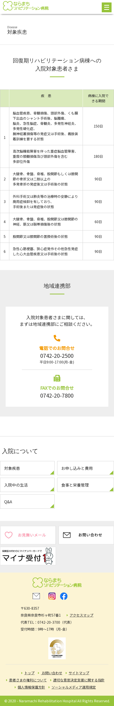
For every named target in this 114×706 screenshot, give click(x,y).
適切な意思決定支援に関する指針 (79, 679)
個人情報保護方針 (31, 687)
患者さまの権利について (28, 679)
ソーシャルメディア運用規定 (73, 687)
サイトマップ (79, 672)
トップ (29, 672)
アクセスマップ (81, 615)
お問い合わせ (51, 672)
